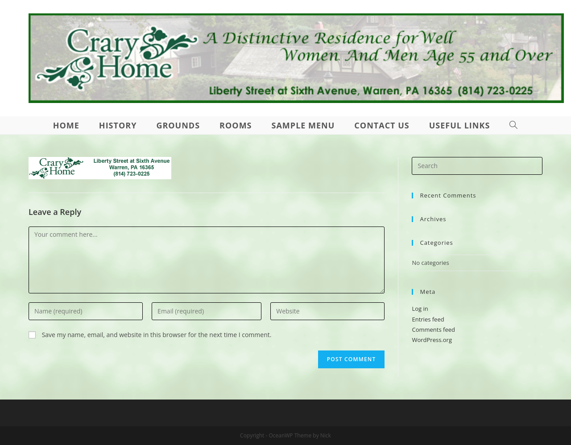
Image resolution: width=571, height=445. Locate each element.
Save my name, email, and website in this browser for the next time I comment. (157, 334)
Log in (420, 309)
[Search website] (514, 125)
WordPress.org (432, 340)
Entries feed (428, 319)
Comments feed (433, 330)
